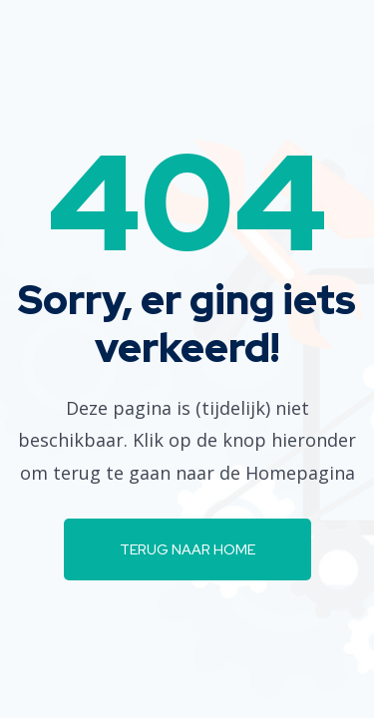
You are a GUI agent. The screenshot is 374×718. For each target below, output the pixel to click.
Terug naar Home (187, 549)
